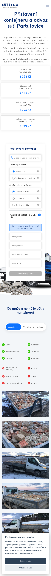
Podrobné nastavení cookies (19, 553)
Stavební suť (21, 171)
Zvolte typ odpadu (17, 164)
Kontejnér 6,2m (22, 198)
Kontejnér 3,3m (22, 191)
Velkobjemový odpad (25, 178)
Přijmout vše (25, 561)
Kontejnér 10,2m (23, 205)
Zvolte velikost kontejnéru (21, 185)
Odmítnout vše (25, 568)
